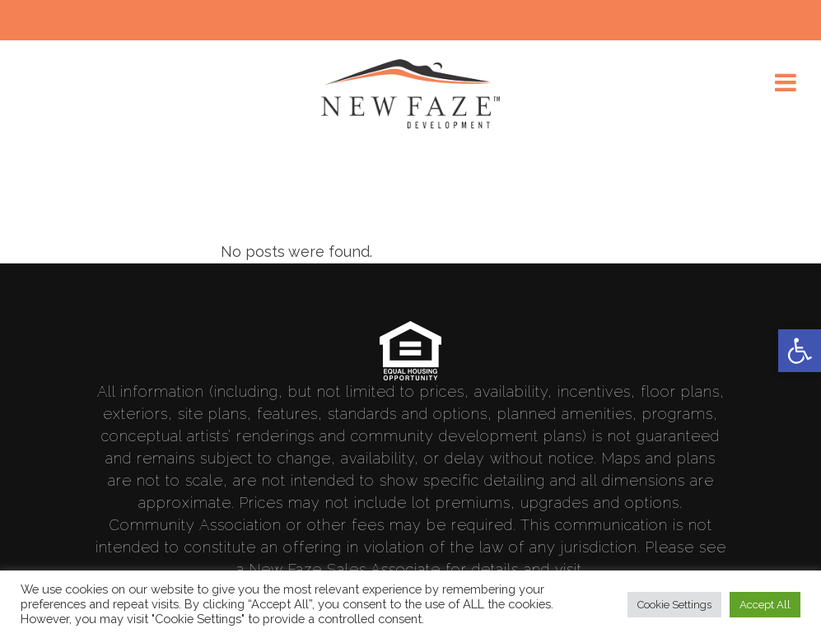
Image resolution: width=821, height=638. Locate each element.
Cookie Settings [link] (674, 604)
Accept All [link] (765, 604)
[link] (799, 350)
